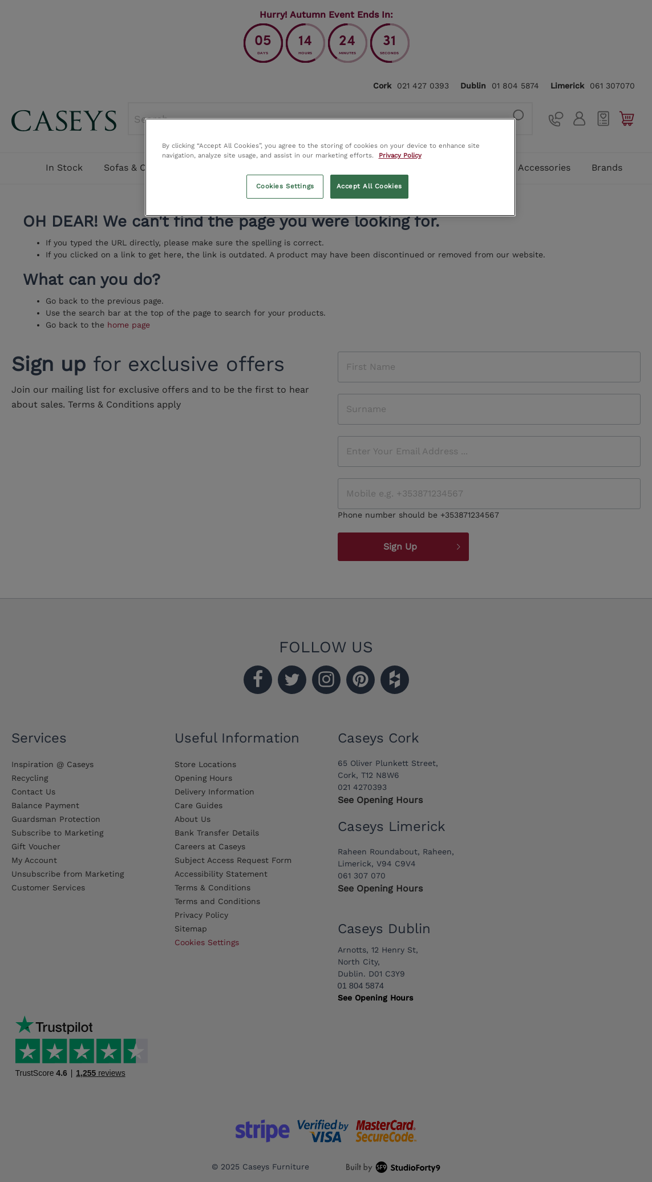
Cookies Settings (285, 186)
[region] (330, 167)
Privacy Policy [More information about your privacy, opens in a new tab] (400, 155)
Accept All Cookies (369, 186)
